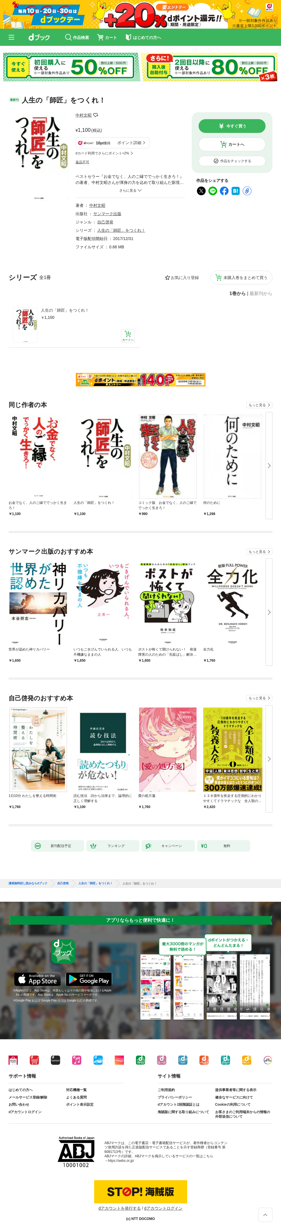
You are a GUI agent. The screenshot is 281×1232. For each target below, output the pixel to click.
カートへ (236, 144)
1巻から (237, 293)
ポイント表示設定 (80, 1105)
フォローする (95, 115)
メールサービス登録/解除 (28, 1097)
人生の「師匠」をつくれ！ (65, 310)
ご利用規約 (166, 1090)
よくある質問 (76, 1097)
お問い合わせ (19, 1105)
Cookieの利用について (233, 1105)
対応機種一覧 (76, 1090)
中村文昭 (84, 115)
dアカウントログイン (25, 1112)
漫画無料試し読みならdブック (28, 883)
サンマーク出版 (107, 213)
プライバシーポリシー (175, 1097)
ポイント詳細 (129, 142)
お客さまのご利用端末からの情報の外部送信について (242, 1114)
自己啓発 (105, 222)
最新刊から (261, 293)
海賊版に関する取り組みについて (183, 1112)
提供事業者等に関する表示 (235, 1090)
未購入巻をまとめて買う (245, 277)
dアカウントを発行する (119, 1208)
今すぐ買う (236, 126)
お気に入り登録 (185, 277)
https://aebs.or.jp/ (121, 1161)
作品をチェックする (235, 161)
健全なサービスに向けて (234, 1097)
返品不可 (82, 162)
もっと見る (257, 405)
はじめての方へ (21, 1090)
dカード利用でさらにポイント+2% (102, 153)
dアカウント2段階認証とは (178, 1105)
